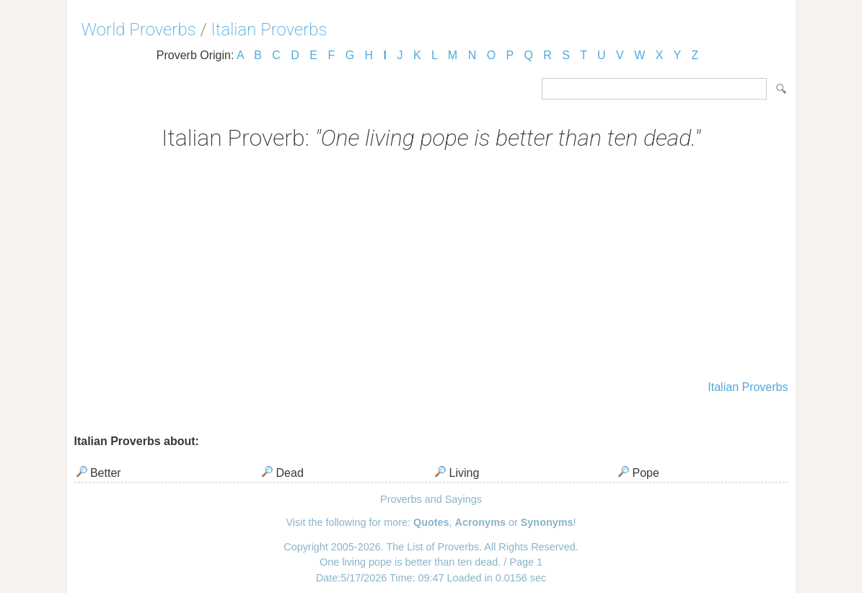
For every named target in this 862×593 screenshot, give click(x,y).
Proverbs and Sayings (431, 499)
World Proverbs (139, 29)
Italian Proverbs (269, 29)
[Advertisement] (431, 267)
